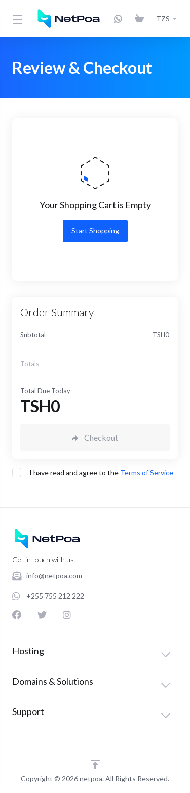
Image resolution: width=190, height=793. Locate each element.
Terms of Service (146, 472)
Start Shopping (95, 230)
